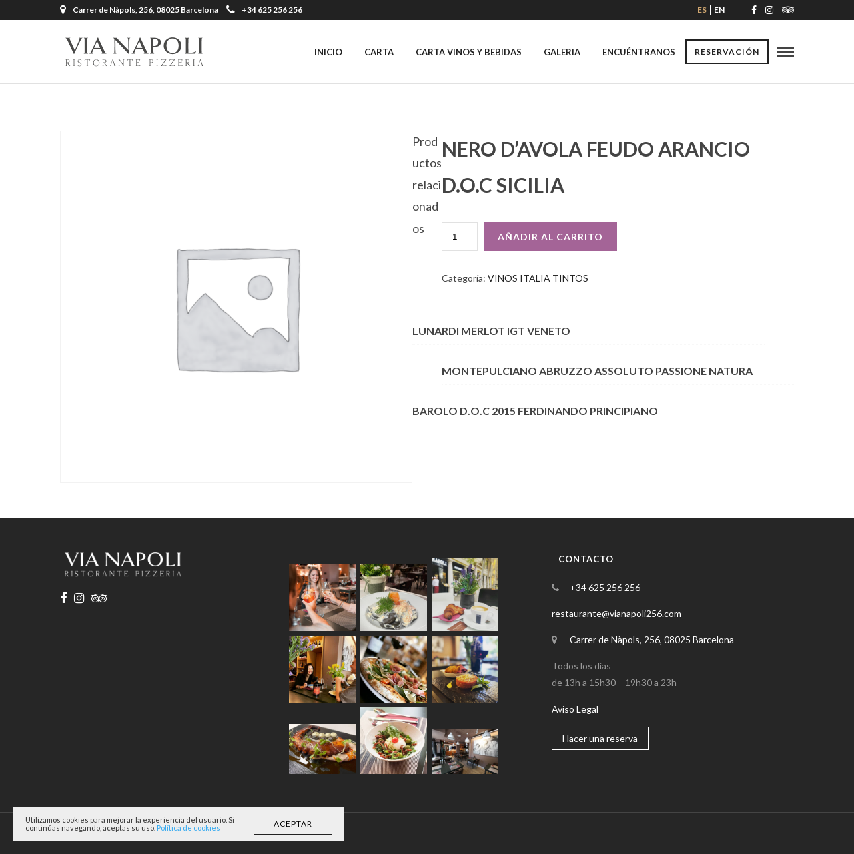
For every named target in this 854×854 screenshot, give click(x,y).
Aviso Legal (575, 709)
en (719, 10)
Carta (379, 52)
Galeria (562, 52)
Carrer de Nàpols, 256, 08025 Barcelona (652, 639)
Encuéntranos (638, 52)
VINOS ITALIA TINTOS (538, 278)
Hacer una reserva (600, 738)
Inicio (328, 52)
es (702, 10)
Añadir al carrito (550, 236)
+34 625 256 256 (264, 10)
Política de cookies (188, 827)
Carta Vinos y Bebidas (469, 52)
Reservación (727, 52)
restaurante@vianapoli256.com (616, 613)
